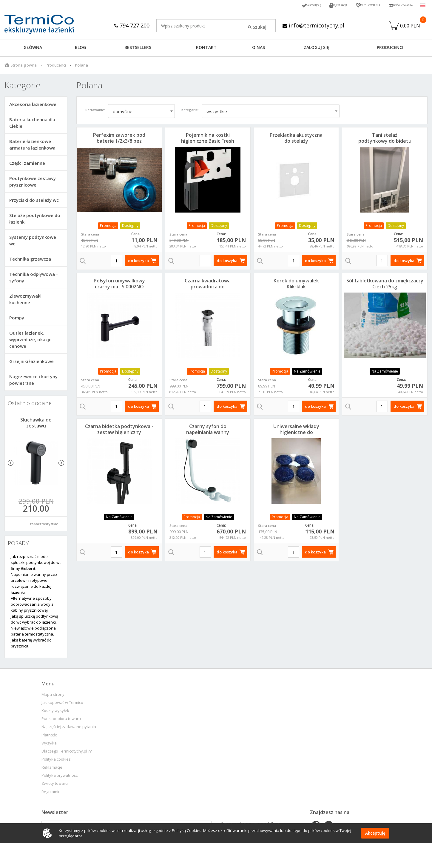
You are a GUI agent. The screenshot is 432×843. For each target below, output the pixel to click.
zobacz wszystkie (44, 525)
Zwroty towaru (54, 785)
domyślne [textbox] (122, 113)
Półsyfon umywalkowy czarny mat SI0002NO (119, 285)
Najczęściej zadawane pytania (68, 728)
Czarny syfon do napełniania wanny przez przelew (207, 434)
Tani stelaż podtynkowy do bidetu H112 (384, 142)
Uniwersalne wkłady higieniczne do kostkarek (296, 434)
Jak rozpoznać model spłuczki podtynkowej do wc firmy (36, 564)
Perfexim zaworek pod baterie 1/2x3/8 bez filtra (119, 142)
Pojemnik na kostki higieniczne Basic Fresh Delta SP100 (207, 142)
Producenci (390, 49)
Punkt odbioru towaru (61, 720)
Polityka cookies (56, 761)
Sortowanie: (95, 111)
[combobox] (141, 112)
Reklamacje (51, 769)
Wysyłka (49, 744)
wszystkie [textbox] (216, 113)
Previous (10, 464)
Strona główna (23, 66)
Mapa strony (52, 696)
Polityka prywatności (59, 777)
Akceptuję (375, 833)
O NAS (258, 49)
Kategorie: (190, 111)
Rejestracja (319, 5)
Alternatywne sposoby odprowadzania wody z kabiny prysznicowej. (32, 605)
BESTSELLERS (137, 49)
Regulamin (51, 793)
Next (61, 464)
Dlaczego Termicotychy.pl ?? (66, 752)
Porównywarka (397, 5)
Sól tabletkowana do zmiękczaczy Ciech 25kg (384, 285)
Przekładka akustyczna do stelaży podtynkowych (296, 142)
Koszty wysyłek (55, 712)
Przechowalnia (356, 5)
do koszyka (138, 262)
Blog (80, 49)
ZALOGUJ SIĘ (316, 49)
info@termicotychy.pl (314, 25)
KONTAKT (206, 49)
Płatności (49, 736)
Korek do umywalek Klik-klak (296, 285)
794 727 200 (129, 25)
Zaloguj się (287, 5)
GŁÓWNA (33, 49)
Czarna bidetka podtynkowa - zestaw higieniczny (119, 431)
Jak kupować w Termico (62, 704)
